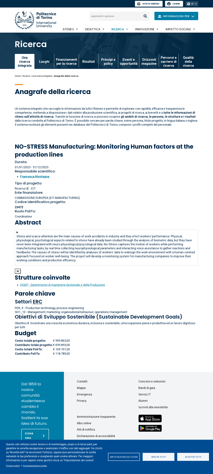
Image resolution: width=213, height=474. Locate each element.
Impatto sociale (178, 29)
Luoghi (44, 62)
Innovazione (144, 29)
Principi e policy (108, 62)
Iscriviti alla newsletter (153, 407)
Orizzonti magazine (149, 62)
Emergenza (84, 394)
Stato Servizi (148, 3)
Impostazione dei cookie (124, 457)
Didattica (92, 29)
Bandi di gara (146, 388)
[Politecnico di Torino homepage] (35, 20)
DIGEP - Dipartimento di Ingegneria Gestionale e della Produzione (62, 285)
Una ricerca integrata (42, 76)
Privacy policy (13, 465)
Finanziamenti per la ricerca (66, 62)
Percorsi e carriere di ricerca (169, 62)
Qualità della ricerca (188, 62)
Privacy (82, 400)
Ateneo (68, 29)
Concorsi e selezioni (151, 381)
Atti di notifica (86, 429)
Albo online (84, 423)
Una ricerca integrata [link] (25, 62)
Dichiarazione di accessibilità (96, 436)
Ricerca (117, 29)
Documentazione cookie (35, 465)
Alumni (143, 400)
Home (18, 76)
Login (176, 3)
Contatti (82, 381)
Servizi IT (144, 394)
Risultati (88, 62)
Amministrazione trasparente (96, 416)
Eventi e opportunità (128, 62)
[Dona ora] (35, 435)
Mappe (81, 388)
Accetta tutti (193, 457)
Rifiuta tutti (158, 457)
